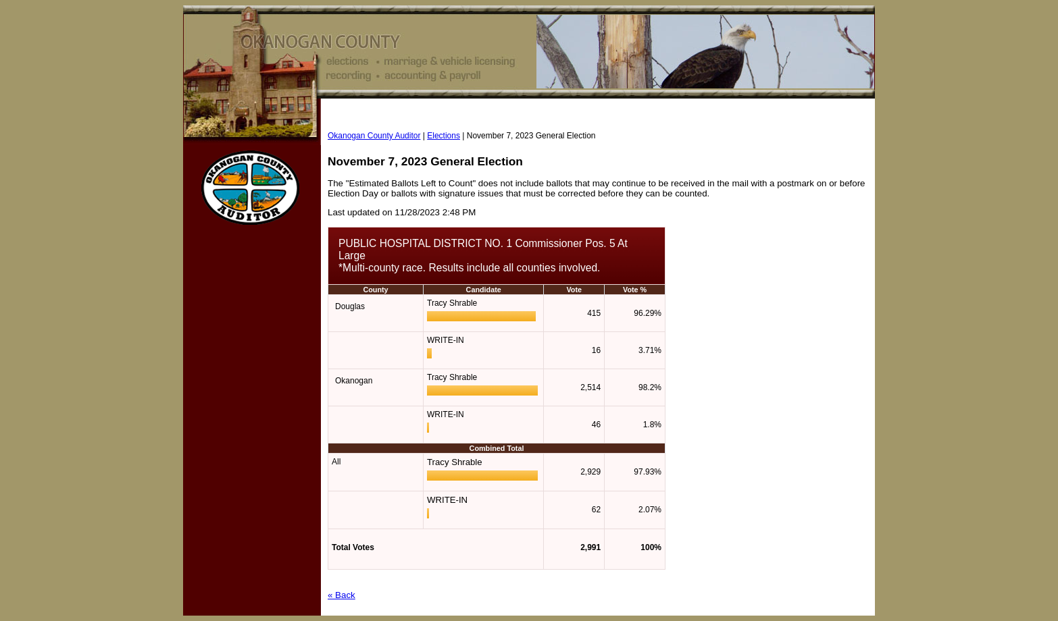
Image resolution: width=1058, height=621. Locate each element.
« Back (341, 595)
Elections (443, 135)
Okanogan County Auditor (374, 135)
